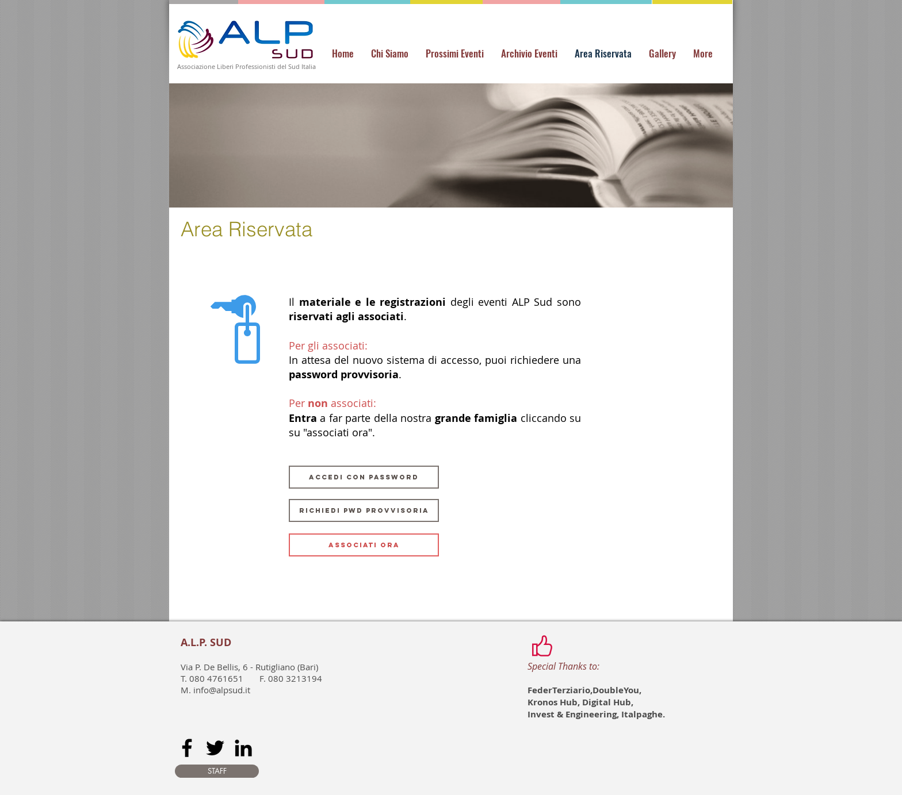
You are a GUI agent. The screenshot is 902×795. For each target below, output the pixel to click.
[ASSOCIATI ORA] (364, 544)
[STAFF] (217, 771)
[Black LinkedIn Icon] (243, 748)
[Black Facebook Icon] (187, 748)
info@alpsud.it (221, 690)
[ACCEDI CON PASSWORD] (364, 477)
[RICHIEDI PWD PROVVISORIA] (364, 510)
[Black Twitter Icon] (215, 748)
